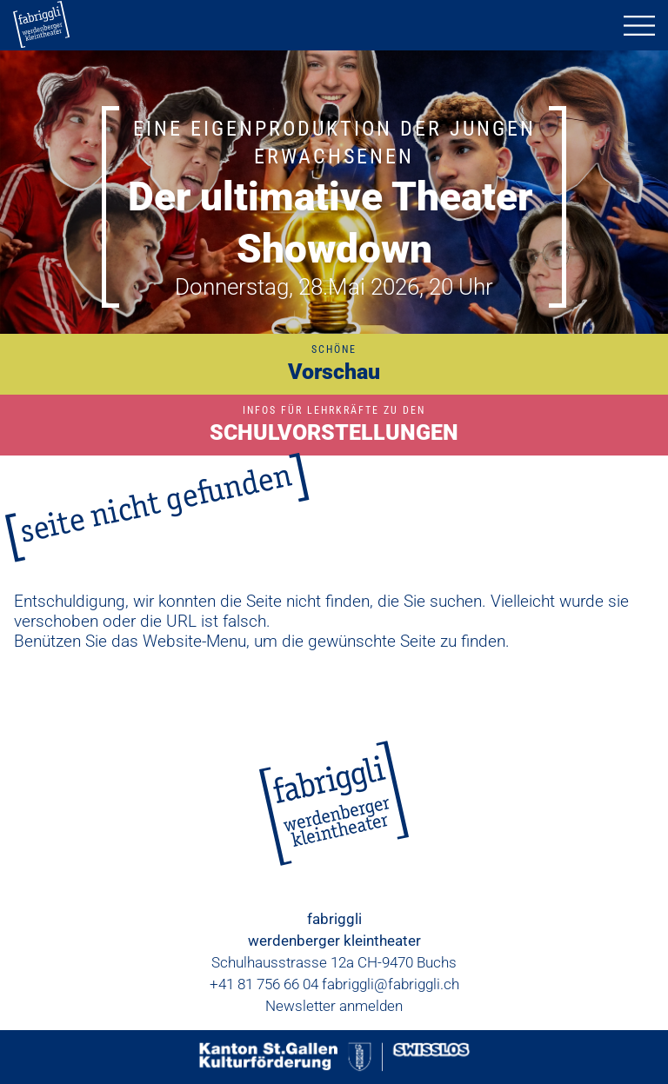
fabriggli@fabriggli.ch (390, 984)
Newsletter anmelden (334, 1005)
